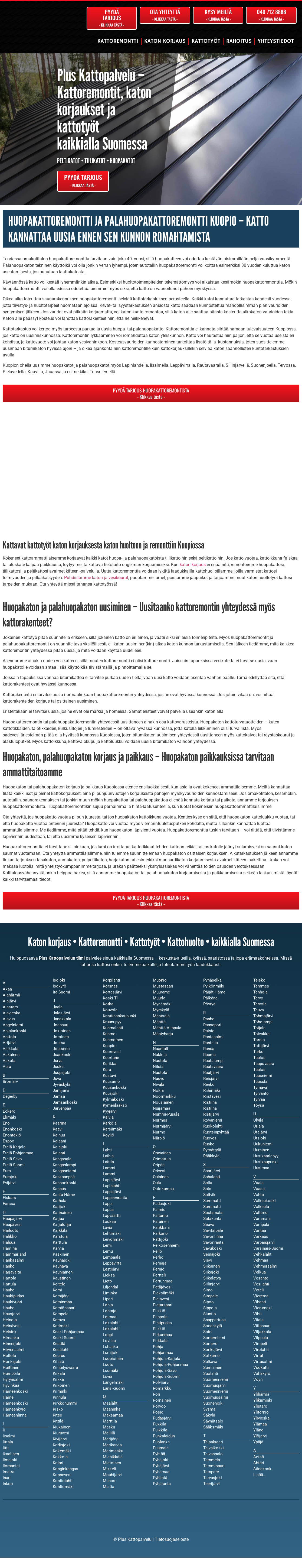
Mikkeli (109, 1470)
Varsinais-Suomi (268, 1250)
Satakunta (212, 1220)
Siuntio (209, 1315)
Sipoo (208, 1303)
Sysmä (209, 1410)
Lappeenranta (115, 1199)
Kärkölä (110, 1124)
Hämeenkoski (15, 1404)
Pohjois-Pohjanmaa (170, 1366)
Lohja (108, 1306)
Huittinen (11, 1369)
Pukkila (159, 1425)
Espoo (8, 1142)
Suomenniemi (215, 1393)
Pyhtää (159, 1455)
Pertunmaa (162, 1282)
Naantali (160, 1050)
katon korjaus (193, 566)
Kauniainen (63, 1273)
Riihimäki (211, 1092)
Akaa (7, 990)
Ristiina (210, 1109)
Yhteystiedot (276, 41)
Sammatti (212, 1208)
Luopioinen (113, 1360)
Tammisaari (214, 1467)
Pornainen (162, 1401)
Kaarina (59, 1124)
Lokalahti (111, 1330)
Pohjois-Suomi (166, 1378)
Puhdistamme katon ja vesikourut (96, 579)
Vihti (257, 1315)
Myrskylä (161, 1011)
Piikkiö (159, 1330)
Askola (9, 1062)
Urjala (258, 1127)
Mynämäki (162, 1005)
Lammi (109, 1175)
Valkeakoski (264, 1202)
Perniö (159, 1270)
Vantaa (259, 1232)
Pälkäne (210, 999)
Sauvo (208, 1226)
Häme (8, 1398)
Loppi (108, 1336)
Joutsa (59, 1044)
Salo (207, 1190)
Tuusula (260, 1083)
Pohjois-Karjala (166, 1360)
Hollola (9, 1357)
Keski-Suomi (64, 1339)
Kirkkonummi (65, 1404)
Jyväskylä (61, 1086)
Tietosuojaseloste (172, 1541)
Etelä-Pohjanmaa (18, 1154)
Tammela (211, 1461)
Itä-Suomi (61, 993)
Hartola (9, 1279)
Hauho (9, 1309)
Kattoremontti (117, 41)
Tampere (211, 1473)
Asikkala (10, 1050)
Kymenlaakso (115, 1107)
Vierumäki (262, 1309)
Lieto (107, 1282)
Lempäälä (111, 1258)
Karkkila (60, 1232)
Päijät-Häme (214, 993)
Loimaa (109, 1318)
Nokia (158, 1092)
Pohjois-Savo (165, 1372)
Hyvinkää (11, 1387)
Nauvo (159, 1080)
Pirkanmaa (162, 1336)
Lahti (107, 1151)
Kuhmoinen (113, 1041)
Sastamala (212, 1214)
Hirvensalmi (13, 1351)
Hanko (9, 1267)
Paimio (159, 1211)
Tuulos (259, 1071)
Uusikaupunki (265, 1163)
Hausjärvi (11, 1315)
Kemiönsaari (64, 1309)
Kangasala (62, 1160)
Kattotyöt (206, 41)
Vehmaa (260, 1261)
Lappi (108, 1205)
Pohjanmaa (163, 1354)
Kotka (108, 1005)
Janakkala (62, 1020)
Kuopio (109, 1047)
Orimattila (162, 1160)
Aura (7, 1068)
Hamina (10, 1250)
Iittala (8, 1443)
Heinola (10, 1321)
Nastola (160, 1074)
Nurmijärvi (162, 1127)
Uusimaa (261, 1169)
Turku (258, 1053)
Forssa (9, 1205)
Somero (210, 1345)
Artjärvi (9, 1044)
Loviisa (109, 1342)
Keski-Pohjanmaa (68, 1333)
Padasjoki (162, 1205)
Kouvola (110, 1011)
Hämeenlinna (15, 1416)
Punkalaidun (164, 1437)
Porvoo (159, 1407)
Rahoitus (239, 41)
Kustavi (109, 1077)
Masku (109, 1428)
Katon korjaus (165, 41)
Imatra (8, 1473)
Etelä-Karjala (14, 1148)
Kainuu (59, 1136)
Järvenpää (62, 1109)
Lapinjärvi (111, 1181)
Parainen (161, 1223)
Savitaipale (213, 1232)
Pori (156, 1396)
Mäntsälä (161, 1017)
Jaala (58, 1008)
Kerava (59, 1321)
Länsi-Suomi (114, 1390)
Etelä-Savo (12, 1160)
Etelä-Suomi (14, 1166)
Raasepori (212, 1026)
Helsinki (10, 1333)
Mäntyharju (163, 1035)
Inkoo (8, 1485)
